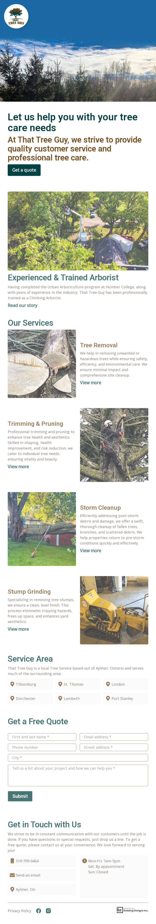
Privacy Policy (19, 910)
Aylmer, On (25, 900)
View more (90, 394)
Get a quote (24, 170)
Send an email (28, 886)
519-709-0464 (27, 872)
